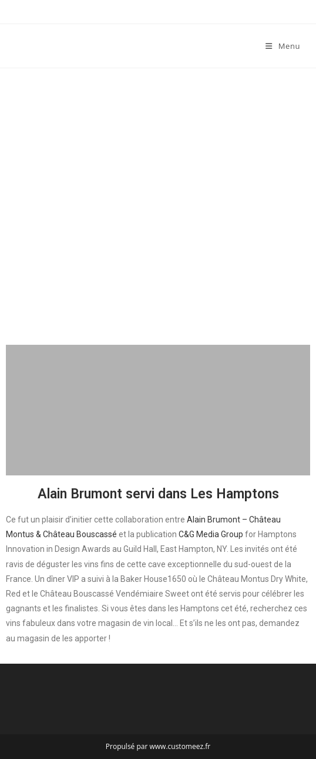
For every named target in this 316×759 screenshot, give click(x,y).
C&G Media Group (212, 534)
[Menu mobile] (282, 46)
